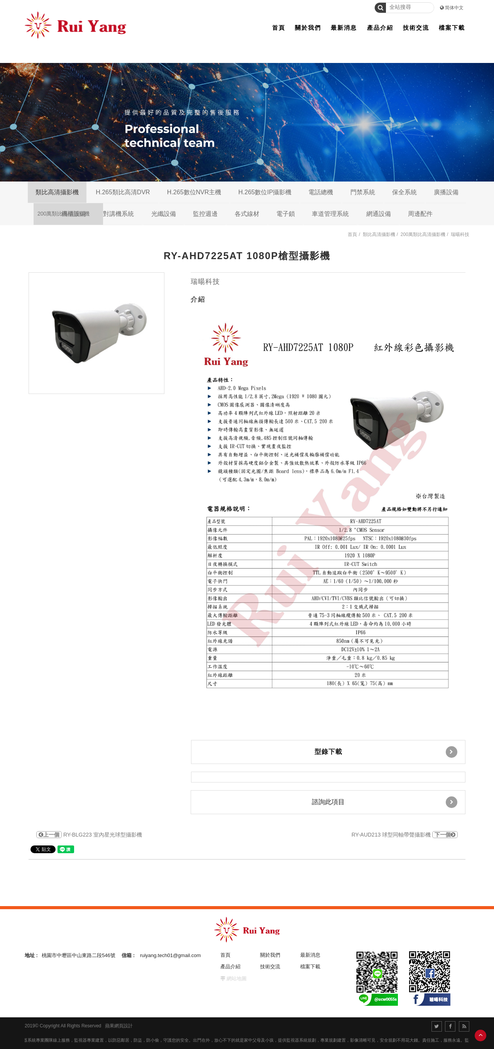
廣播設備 (446, 192)
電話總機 (320, 192)
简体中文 (454, 7)
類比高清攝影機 (57, 192)
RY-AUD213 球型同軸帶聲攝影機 (405, 834)
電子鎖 (285, 213)
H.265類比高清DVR (123, 192)
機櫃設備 (73, 213)
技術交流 (270, 966)
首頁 (352, 234)
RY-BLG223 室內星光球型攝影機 (89, 834)
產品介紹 (230, 966)
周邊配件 (420, 213)
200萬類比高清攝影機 (423, 234)
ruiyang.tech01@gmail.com (170, 955)
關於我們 (270, 955)
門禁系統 (362, 192)
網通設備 (378, 213)
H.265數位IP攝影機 (264, 192)
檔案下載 (310, 966)
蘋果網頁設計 (119, 1026)
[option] (96, 333)
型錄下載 (386, 752)
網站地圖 (237, 978)
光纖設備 (163, 213)
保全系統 (404, 192)
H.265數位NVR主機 (194, 192)
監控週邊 (205, 213)
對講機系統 (118, 213)
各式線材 (247, 213)
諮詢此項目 (385, 802)
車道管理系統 (330, 213)
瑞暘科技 (460, 234)
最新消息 (310, 955)
